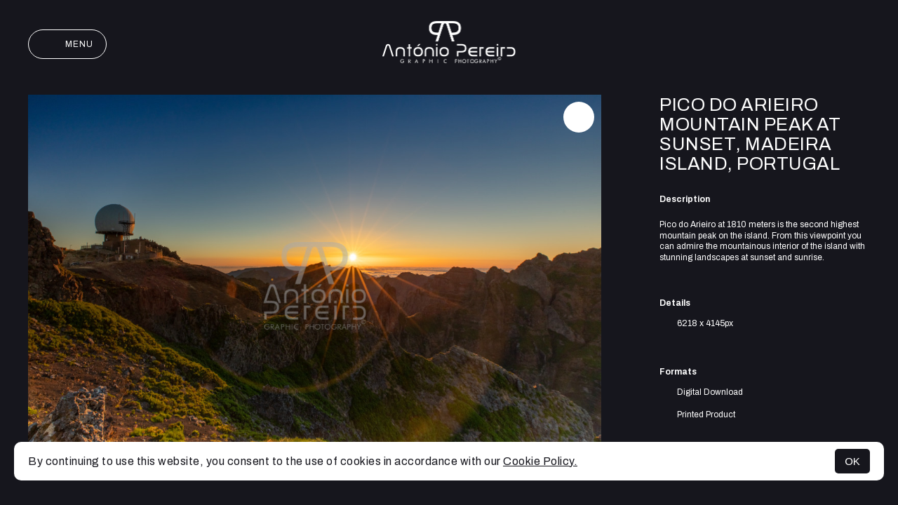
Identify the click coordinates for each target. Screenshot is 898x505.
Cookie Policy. (540, 461)
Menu (67, 44)
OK (852, 461)
